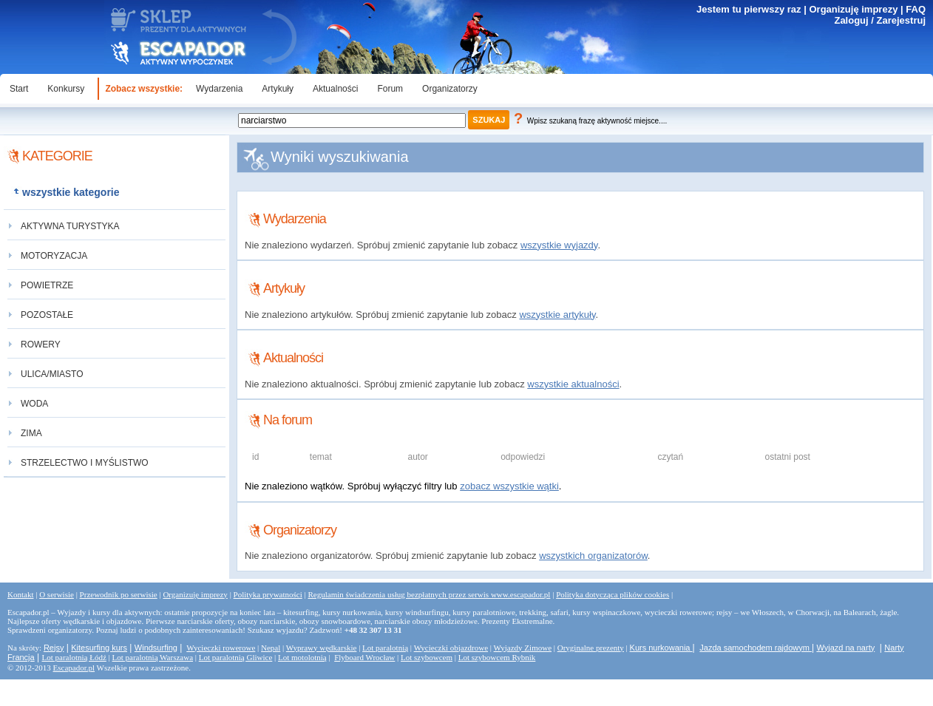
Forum (390, 89)
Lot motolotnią (302, 657)
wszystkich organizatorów (593, 555)
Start (19, 89)
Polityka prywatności (268, 594)
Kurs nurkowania (661, 647)
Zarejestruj (901, 20)
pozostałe (47, 315)
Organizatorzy (450, 89)
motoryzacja (54, 256)
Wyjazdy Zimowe (523, 647)
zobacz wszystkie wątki (509, 486)
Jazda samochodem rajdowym (755, 647)
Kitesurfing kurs (99, 647)
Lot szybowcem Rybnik (497, 657)
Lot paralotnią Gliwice (236, 657)
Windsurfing (156, 647)
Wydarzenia (219, 89)
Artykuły (278, 89)
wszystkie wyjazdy (559, 245)
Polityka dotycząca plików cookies (612, 594)
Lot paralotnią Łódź (73, 657)
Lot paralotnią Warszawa (152, 657)
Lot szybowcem (426, 657)
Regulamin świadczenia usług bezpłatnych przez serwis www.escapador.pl (429, 594)
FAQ (916, 9)
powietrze (47, 285)
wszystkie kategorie (71, 192)
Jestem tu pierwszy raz (748, 9)
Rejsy (54, 647)
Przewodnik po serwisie (118, 594)
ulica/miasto (52, 374)
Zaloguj (851, 20)
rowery (41, 344)
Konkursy (65, 89)
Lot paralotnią (385, 647)
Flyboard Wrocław (364, 657)
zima (31, 433)
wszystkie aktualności (573, 384)
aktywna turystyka (70, 226)
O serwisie (56, 594)
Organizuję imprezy (853, 9)
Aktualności (335, 89)
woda (34, 403)
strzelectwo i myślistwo (85, 463)
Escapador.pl (74, 667)
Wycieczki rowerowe (220, 647)
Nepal (270, 647)
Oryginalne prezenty (590, 647)
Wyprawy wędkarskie (321, 647)
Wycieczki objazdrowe (451, 647)
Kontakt (20, 594)
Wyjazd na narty (845, 647)
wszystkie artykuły (557, 314)
